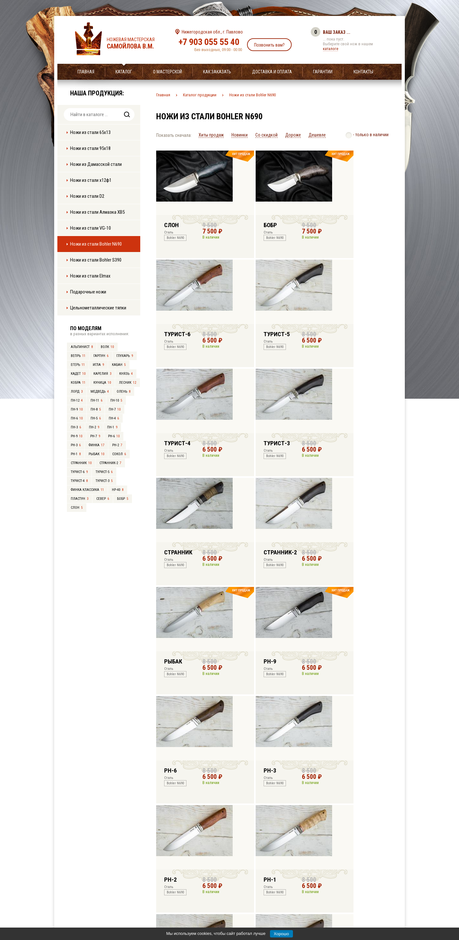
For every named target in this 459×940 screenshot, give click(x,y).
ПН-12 (77, 400)
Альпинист (82, 347)
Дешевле (317, 134)
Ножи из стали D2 (87, 196)
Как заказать (217, 71)
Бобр (122, 499)
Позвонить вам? (269, 45)
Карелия (102, 374)
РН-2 (117, 445)
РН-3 (76, 445)
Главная (85, 71)
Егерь (78, 365)
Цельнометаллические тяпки (98, 308)
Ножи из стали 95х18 (90, 148)
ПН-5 (96, 418)
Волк (107, 347)
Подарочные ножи (88, 292)
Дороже (293, 134)
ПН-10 (116, 400)
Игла (98, 365)
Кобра (78, 383)
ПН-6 (77, 418)
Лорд (77, 391)
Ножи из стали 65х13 (90, 132)
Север (102, 499)
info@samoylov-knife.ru (276, 895)
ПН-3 (76, 427)
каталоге (330, 48)
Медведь (100, 391)
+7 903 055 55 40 (208, 42)
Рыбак (96, 454)
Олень (123, 391)
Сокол (119, 454)
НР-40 (117, 490)
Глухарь (124, 356)
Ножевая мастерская (136, 43)
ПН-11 (96, 400)
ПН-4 (114, 418)
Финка (96, 445)
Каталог (123, 71)
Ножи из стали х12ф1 (91, 180)
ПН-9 (77, 409)
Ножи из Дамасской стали (96, 164)
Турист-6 (79, 472)
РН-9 (76, 436)
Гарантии (322, 71)
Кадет (78, 374)
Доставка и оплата (272, 71)
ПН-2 (94, 427)
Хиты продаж (211, 134)
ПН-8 (96, 409)
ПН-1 (112, 427)
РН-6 (114, 436)
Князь (126, 374)
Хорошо (281, 933)
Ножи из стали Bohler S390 (95, 260)
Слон (77, 508)
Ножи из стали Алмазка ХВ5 (97, 212)
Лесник (127, 383)
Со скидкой (266, 134)
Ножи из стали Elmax (90, 276)
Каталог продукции (199, 95)
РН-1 (76, 454)
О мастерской (167, 71)
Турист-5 (104, 472)
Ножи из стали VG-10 (90, 228)
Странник (81, 463)
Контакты (363, 71)
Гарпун (100, 356)
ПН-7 (114, 409)
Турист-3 (104, 481)
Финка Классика (87, 490)
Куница (102, 383)
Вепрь (78, 356)
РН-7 (95, 436)
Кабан (119, 365)
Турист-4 (79, 481)
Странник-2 (110, 463)
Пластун (79, 499)
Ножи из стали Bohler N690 (96, 244)
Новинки (239, 134)
